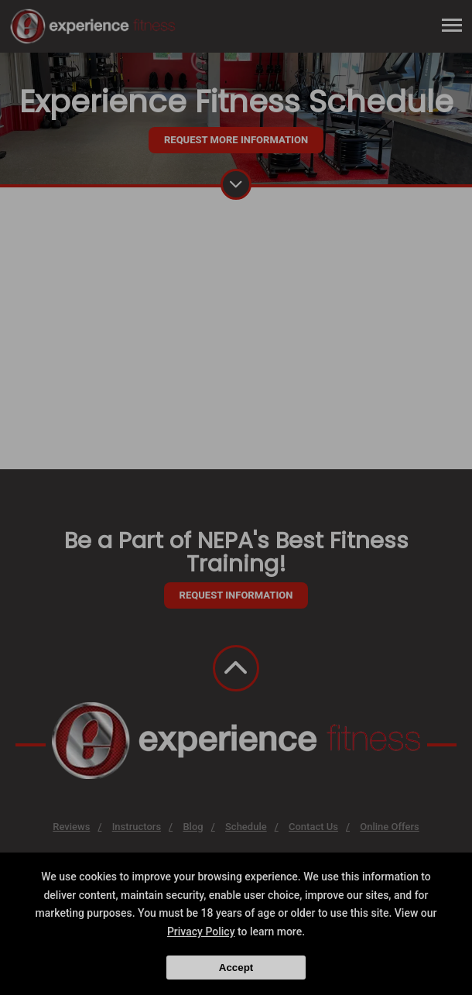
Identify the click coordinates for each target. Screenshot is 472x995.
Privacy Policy (201, 931)
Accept (236, 967)
